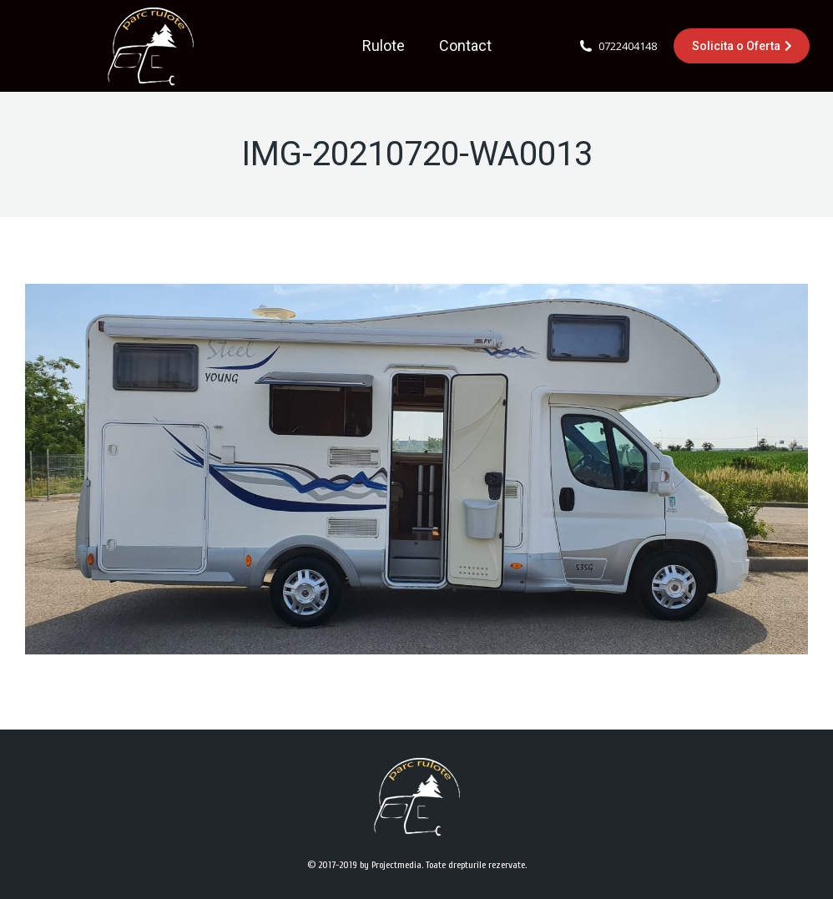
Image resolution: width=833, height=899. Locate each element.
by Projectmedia (391, 865)
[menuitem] (384, 46)
